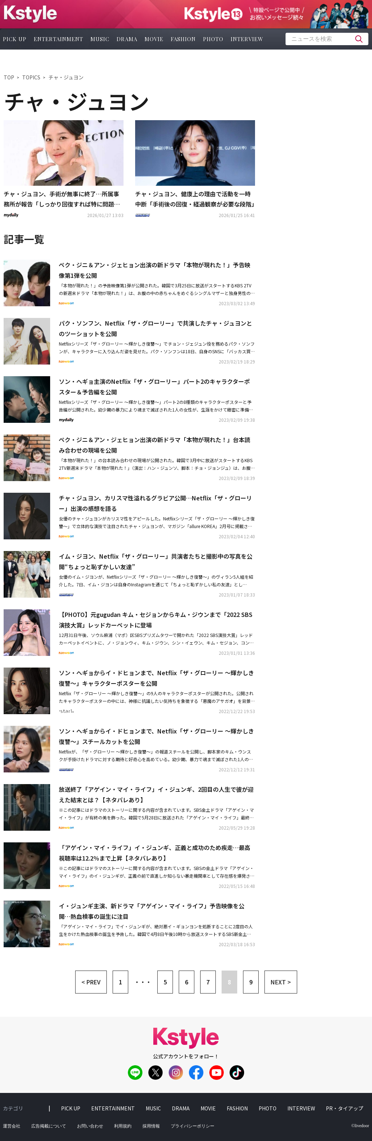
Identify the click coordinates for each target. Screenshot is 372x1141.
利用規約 (123, 1126)
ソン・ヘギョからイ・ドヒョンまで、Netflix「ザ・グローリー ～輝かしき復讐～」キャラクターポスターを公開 (156, 678)
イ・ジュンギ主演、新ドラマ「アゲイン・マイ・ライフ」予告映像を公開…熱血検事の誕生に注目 (151, 911)
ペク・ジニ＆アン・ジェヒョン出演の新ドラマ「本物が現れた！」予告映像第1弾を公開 (154, 270)
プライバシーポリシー (192, 1126)
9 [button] (250, 981)
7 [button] (208, 981)
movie (154, 39)
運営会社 (11, 1126)
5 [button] (165, 981)
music (99, 39)
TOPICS (31, 77)
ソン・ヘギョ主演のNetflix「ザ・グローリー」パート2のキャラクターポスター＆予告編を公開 (154, 386)
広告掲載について (48, 1126)
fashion (183, 39)
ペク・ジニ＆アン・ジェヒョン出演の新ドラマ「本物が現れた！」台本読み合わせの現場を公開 (154, 445)
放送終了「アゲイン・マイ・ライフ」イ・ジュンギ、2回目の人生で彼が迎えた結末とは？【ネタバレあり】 (156, 794)
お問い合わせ (90, 1126)
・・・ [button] (142, 981)
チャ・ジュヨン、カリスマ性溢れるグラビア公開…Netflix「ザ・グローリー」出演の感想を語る (155, 503)
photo (213, 39)
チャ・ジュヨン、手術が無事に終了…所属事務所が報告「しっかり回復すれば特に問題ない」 (62, 199)
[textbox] (327, 39)
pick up (70, 1108)
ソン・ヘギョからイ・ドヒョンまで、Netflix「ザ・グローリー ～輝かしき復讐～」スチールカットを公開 (156, 736)
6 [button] (186, 981)
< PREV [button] (91, 981)
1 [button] (120, 981)
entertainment (58, 39)
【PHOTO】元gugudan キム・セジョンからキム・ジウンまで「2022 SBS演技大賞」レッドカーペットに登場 (155, 619)
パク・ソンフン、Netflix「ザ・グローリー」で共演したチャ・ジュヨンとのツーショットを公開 (155, 328)
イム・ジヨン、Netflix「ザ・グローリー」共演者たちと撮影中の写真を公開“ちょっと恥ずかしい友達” (155, 561)
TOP (9, 77)
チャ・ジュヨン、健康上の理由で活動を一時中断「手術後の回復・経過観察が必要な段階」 (195, 199)
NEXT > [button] (281, 981)
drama (127, 39)
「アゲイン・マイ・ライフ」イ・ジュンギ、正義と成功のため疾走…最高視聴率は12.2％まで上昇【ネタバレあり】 (154, 852)
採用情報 (151, 1126)
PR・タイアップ (344, 1108)
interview (247, 39)
